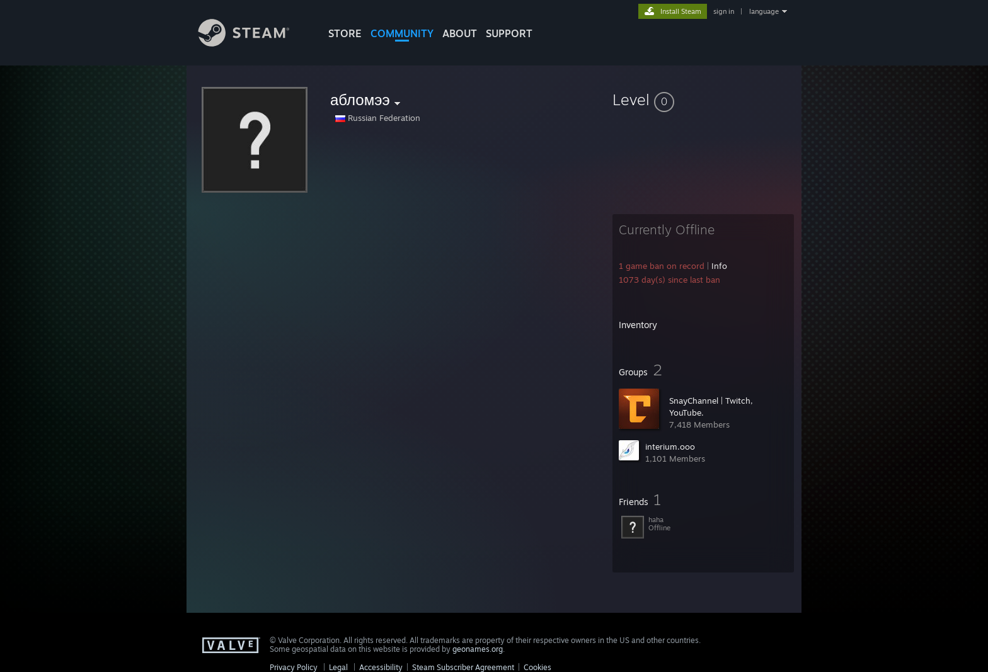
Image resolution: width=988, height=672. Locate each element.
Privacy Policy (294, 667)
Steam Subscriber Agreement (463, 667)
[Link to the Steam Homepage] (253, 43)
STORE (345, 33)
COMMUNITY (402, 33)
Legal (338, 667)
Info (719, 266)
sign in (723, 11)
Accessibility (381, 667)
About (459, 33)
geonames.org (477, 649)
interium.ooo (670, 446)
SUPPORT (509, 33)
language (764, 11)
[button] (703, 99)
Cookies (537, 667)
